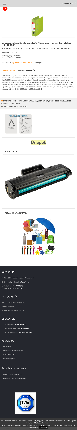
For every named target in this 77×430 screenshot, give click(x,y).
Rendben (43, 428)
